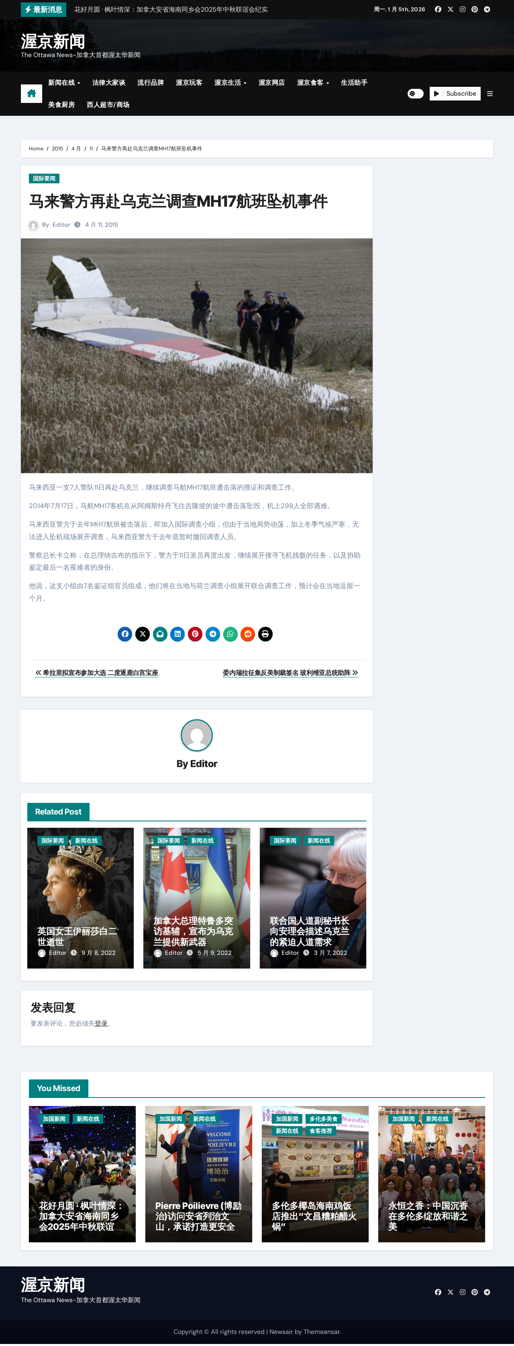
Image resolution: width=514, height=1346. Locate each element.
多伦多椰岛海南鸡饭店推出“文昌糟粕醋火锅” (314, 1218)
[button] (490, 94)
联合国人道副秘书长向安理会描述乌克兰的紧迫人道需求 (309, 932)
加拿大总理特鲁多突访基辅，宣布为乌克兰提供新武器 (193, 932)
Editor (61, 225)
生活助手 (354, 82)
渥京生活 (228, 82)
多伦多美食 (324, 1116)
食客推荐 (321, 1128)
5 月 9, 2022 (215, 953)
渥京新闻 (53, 41)
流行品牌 (150, 82)
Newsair (281, 1334)
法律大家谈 (109, 82)
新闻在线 (62, 82)
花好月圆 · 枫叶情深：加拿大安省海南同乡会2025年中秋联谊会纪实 (81, 1223)
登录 (101, 1021)
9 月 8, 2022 (99, 953)
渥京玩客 (189, 82)
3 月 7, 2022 (330, 953)
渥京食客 (311, 82)
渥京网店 (272, 82)
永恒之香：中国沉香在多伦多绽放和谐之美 (428, 1218)
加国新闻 (54, 1116)
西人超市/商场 (108, 105)
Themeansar (322, 1334)
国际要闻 (44, 178)
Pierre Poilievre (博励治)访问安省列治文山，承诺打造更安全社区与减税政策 (198, 1223)
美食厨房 (61, 105)
